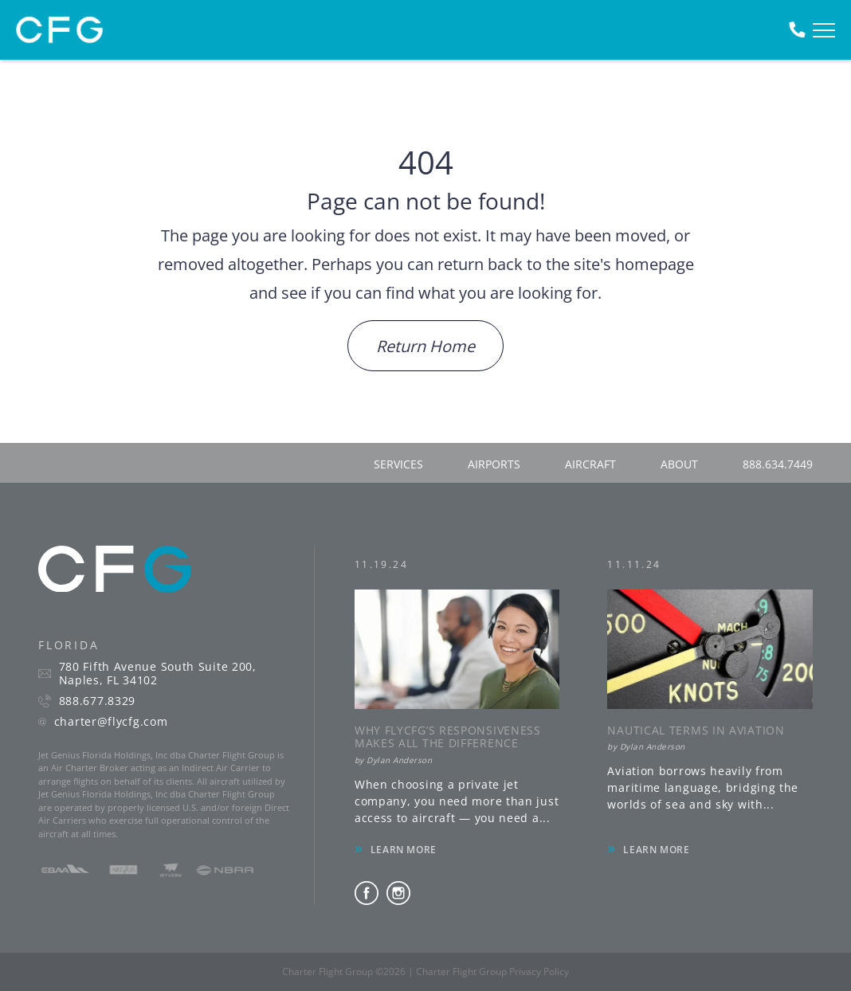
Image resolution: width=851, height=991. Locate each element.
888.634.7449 (778, 464)
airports (494, 464)
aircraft (590, 464)
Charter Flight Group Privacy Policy (492, 971)
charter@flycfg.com (111, 721)
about (679, 464)
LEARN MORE (404, 849)
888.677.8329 (97, 701)
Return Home (425, 346)
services (398, 464)
